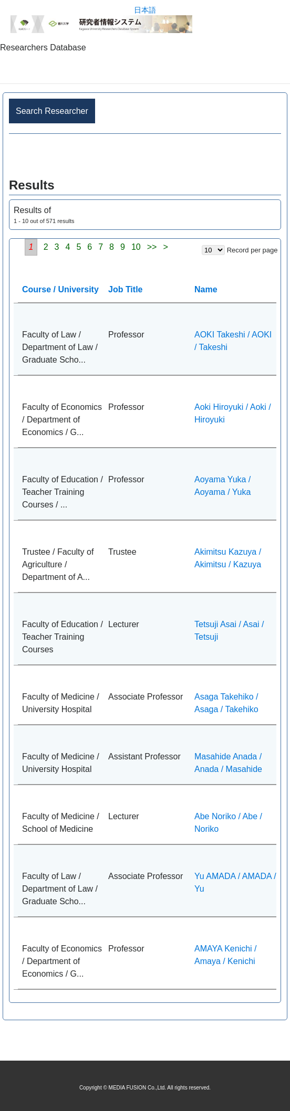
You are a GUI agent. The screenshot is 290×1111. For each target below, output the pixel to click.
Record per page (252, 250)
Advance (145, 156)
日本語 (145, 10)
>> (152, 246)
